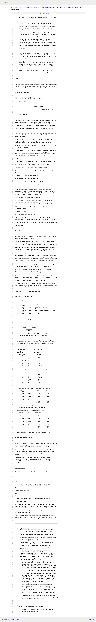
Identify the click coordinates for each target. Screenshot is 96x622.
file (42, 13)
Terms (17, 619)
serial (80, 7)
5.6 (43, 7)
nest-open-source (17, 7)
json (93, 619)
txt (90, 619)
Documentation (72, 7)
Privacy (13, 619)
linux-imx (48, 7)
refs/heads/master (58, 7)
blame (50, 13)
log (46, 13)
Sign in (92, 2)
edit (54, 13)
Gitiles (9, 619)
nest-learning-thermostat (32, 7)
